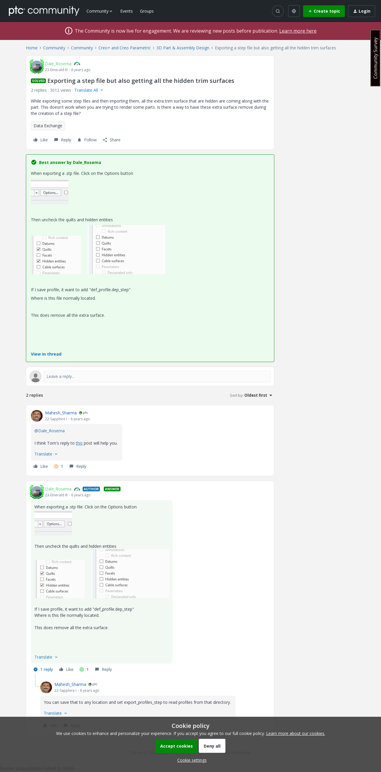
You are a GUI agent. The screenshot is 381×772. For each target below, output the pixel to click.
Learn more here (298, 31)
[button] (324, 11)
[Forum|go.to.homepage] (44, 11)
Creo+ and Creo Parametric (124, 48)
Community (54, 48)
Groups (147, 11)
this (79, 443)
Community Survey (375, 58)
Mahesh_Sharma (61, 413)
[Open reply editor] (150, 376)
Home (32, 48)
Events (126, 11)
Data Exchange (48, 125)
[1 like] (58, 466)
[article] (150, 440)
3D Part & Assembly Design (182, 48)
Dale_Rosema (58, 63)
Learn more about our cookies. (295, 733)
